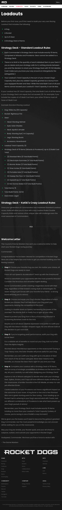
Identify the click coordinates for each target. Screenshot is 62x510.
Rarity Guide (25, 471)
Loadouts (19, 6)
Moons (44, 473)
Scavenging (47, 6)
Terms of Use (46, 484)
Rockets (33, 6)
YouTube (3, 497)
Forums (3, 486)
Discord (3, 489)
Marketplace (4, 484)
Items (39, 6)
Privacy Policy (46, 486)
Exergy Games (26, 484)
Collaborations (26, 469)
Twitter (3, 491)
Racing (11, 6)
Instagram (4, 494)
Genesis (45, 464)
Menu (58, 2)
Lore (44, 471)
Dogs (26, 6)
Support (24, 486)
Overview (4, 6)
